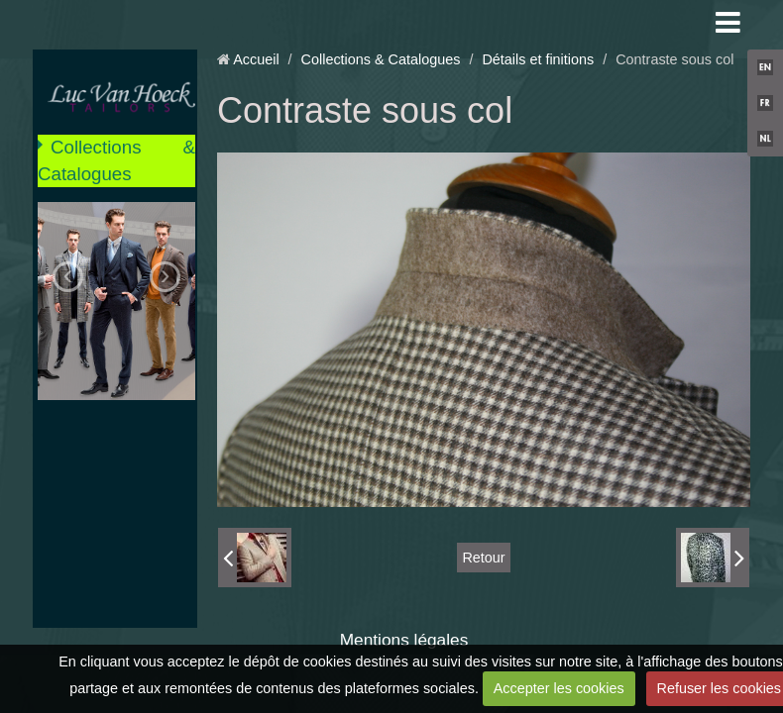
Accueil (256, 59)
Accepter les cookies (559, 688)
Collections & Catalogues (116, 160)
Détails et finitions (538, 59)
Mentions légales (404, 640)
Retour (483, 557)
